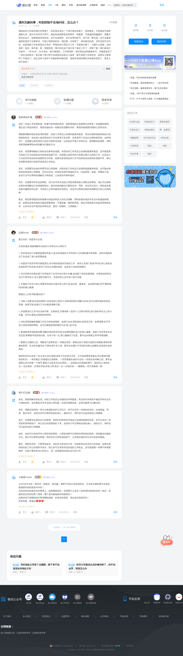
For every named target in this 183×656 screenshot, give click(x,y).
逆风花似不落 (26, 117)
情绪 (22, 85)
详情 (115, 217)
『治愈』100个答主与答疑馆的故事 (143, 93)
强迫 (150, 146)
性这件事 (134, 154)
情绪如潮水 (150, 130)
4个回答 (105, 103)
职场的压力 (150, 122)
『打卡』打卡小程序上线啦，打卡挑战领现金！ (149, 99)
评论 (63, 217)
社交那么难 (134, 122)
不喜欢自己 (134, 130)
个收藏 (67, 103)
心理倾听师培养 (39, 633)
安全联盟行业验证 (108, 646)
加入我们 (27, 616)
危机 (150, 154)
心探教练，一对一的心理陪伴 (64, 527)
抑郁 (165, 146)
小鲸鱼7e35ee (25, 477)
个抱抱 (29, 103)
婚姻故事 (134, 138)
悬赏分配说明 (27, 77)
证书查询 (105, 616)
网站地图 (85, 616)
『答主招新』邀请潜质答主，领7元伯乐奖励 (147, 88)
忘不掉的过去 (150, 138)
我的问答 (161, 41)
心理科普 (134, 146)
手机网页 (143, 616)
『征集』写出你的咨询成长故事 (142, 78)
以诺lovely (24, 232)
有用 (49, 217)
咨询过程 (165, 138)
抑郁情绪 (34, 85)
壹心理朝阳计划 (8, 633)
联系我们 (46, 616)
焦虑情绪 (49, 85)
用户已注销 (25, 392)
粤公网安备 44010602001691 (61, 646)
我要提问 (138, 41)
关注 (25, 217)
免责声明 (66, 616)
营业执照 (129, 646)
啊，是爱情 (165, 130)
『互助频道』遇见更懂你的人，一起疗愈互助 (148, 83)
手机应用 (124, 616)
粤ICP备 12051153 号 (87, 646)
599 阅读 (36, 26)
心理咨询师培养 (23, 633)
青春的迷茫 (165, 122)
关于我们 (7, 616)
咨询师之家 (164, 616)
